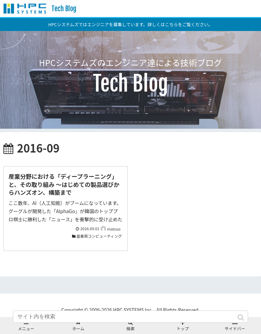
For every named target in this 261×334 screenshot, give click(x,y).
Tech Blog (63, 8)
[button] (241, 317)
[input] (130, 317)
